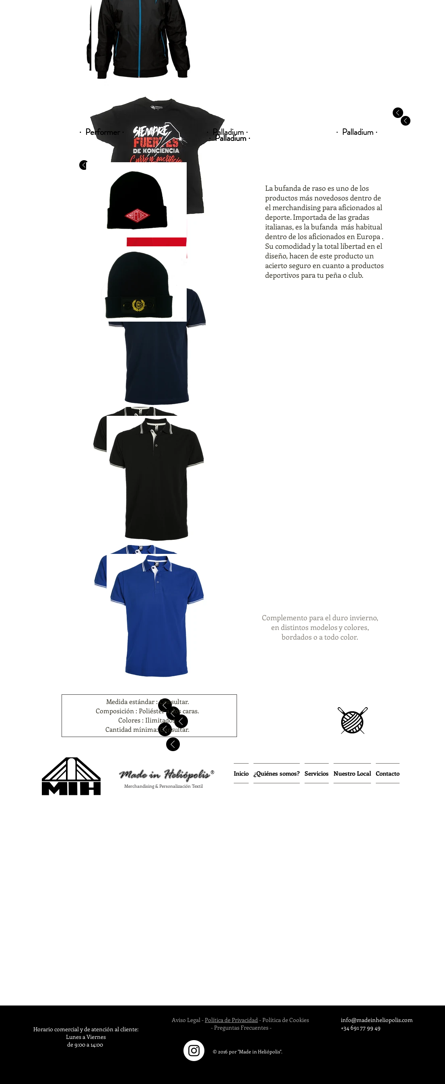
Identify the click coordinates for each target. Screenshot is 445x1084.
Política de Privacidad (231, 1020)
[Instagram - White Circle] (193, 1050)
